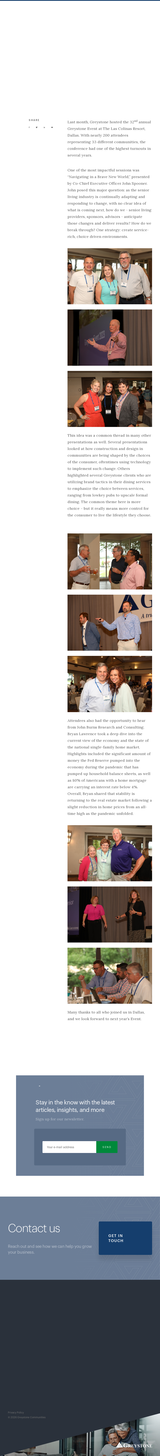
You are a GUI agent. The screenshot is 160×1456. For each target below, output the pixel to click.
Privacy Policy (16, 1412)
